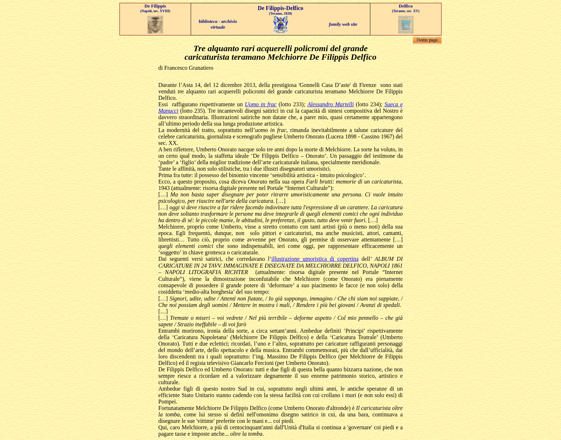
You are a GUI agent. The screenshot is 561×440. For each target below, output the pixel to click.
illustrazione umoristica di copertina (315, 259)
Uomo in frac (261, 104)
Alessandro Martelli (330, 104)
